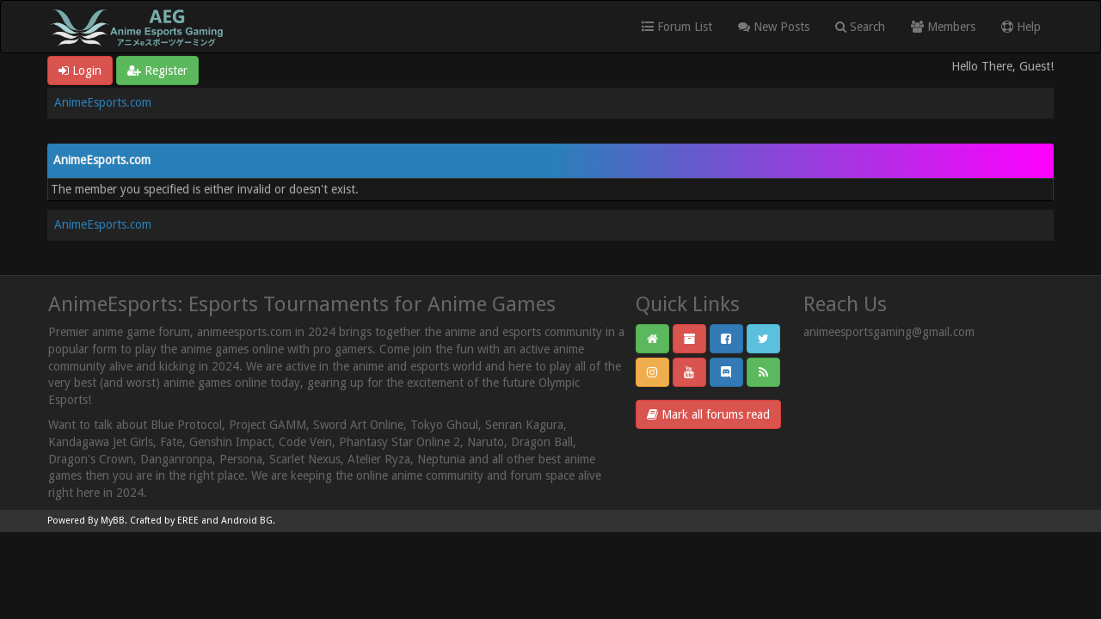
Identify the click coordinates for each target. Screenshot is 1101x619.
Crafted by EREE (164, 520)
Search (860, 27)
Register (157, 70)
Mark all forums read (708, 414)
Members (943, 27)
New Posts (773, 27)
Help (1021, 27)
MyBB (113, 520)
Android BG (247, 520)
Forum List (677, 27)
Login (79, 70)
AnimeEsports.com (102, 102)
